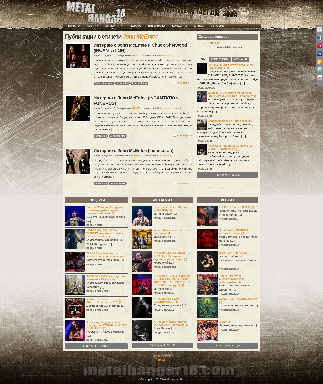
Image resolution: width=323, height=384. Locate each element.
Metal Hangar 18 (172, 379)
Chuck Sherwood (104, 83)
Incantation (122, 83)
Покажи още (227, 175)
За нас (199, 25)
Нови (202, 59)
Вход (161, 359)
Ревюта (135, 25)
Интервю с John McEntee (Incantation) (133, 150)
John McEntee (139, 83)
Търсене (217, 25)
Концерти (179, 25)
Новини (93, 25)
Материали (113, 25)
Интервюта (156, 25)
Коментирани (220, 59)
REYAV (136, 55)
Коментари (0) (184, 135)
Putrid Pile (213, 43)
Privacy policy (161, 355)
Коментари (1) (184, 83)
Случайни (240, 59)
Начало (74, 25)
